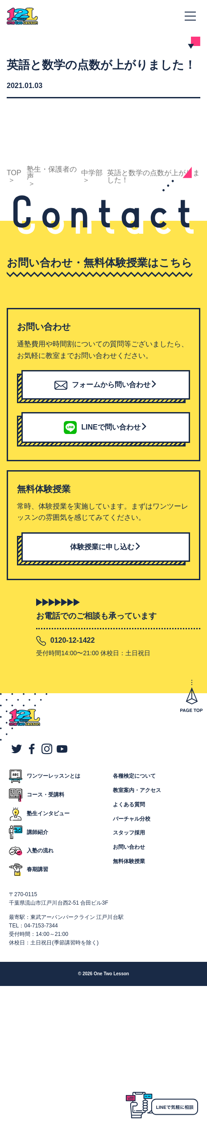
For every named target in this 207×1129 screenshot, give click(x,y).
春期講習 (37, 869)
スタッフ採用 (129, 833)
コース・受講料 (45, 795)
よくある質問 (129, 804)
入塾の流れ (40, 850)
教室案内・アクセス (137, 790)
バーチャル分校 (131, 819)
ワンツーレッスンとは (53, 776)
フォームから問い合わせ (105, 384)
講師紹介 (37, 832)
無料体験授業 (129, 861)
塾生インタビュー (48, 813)
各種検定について (134, 776)
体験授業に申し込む (105, 547)
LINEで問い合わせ (105, 427)
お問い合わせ (129, 847)
